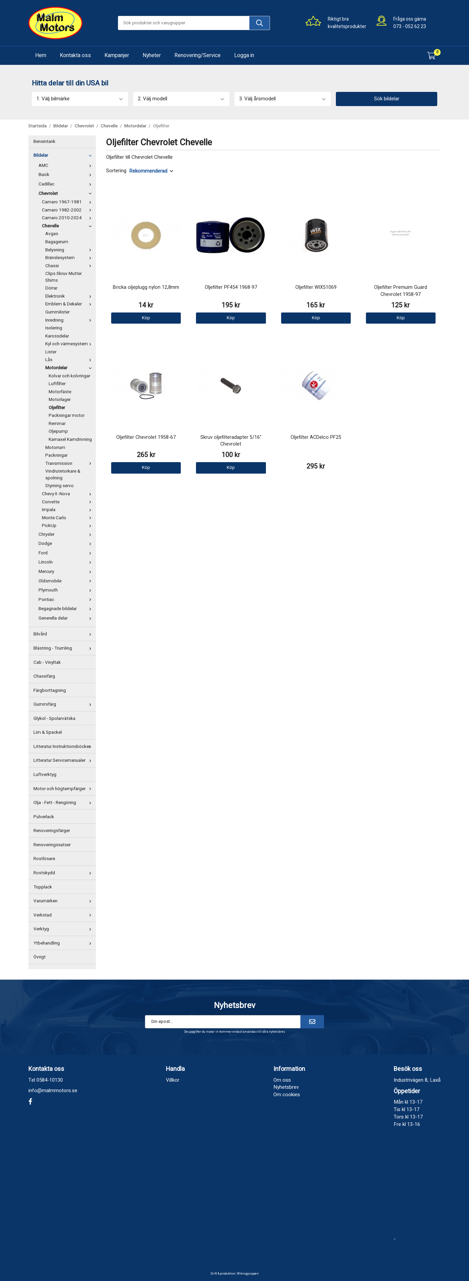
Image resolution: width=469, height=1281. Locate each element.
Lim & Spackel (47, 732)
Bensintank (44, 141)
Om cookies (286, 1094)
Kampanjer (116, 55)
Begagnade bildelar (66, 608)
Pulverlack (43, 816)
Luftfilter (57, 383)
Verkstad (63, 915)
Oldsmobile (66, 581)
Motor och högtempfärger (63, 788)
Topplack (42, 887)
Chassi (69, 265)
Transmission (69, 463)
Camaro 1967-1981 (68, 202)
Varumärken (63, 901)
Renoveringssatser (52, 845)
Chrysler (66, 534)
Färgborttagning (49, 690)
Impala (68, 509)
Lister (50, 352)
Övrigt (39, 957)
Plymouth (66, 590)
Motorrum (55, 447)
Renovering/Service (197, 55)
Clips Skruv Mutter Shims (63, 277)
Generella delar (66, 618)
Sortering (116, 170)
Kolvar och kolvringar (69, 376)
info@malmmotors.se (52, 1090)
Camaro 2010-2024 (68, 218)
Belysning (69, 250)
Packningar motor (66, 415)
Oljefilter (57, 407)
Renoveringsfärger (51, 830)
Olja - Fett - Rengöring (63, 802)
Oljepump (58, 431)
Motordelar (69, 368)
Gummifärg (63, 704)
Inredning (69, 320)
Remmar (57, 423)
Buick (66, 174)
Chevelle (68, 226)
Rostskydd (63, 873)
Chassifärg (44, 676)
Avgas (51, 233)
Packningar (56, 455)
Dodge (66, 543)
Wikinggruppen (248, 1274)
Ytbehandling (63, 943)
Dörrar (51, 288)
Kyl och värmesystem (69, 344)
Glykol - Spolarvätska (54, 718)
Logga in (244, 55)
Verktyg (63, 929)
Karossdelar (57, 336)
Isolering (53, 328)
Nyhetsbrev (286, 1087)
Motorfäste (60, 391)
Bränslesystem (69, 257)
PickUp (68, 525)
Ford (66, 553)
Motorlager (60, 399)
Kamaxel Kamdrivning (70, 439)
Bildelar (63, 155)
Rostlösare (44, 858)
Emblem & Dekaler (69, 304)
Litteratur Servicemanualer (63, 760)
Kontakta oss (75, 55)
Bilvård (63, 634)
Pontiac (66, 599)
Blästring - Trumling (63, 648)
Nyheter (152, 55)
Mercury (66, 571)
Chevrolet (66, 193)
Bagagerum (56, 241)
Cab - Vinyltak (47, 662)
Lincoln (66, 562)
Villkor (172, 1080)
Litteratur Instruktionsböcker (63, 746)
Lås (69, 359)
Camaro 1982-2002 (68, 210)
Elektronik (69, 296)
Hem (40, 55)
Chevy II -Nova (68, 494)
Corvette (68, 502)
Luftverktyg (44, 774)
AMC (66, 165)
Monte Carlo (68, 517)
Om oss (282, 1080)
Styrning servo (59, 485)
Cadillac (66, 184)
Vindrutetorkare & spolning (62, 474)
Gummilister (57, 312)
